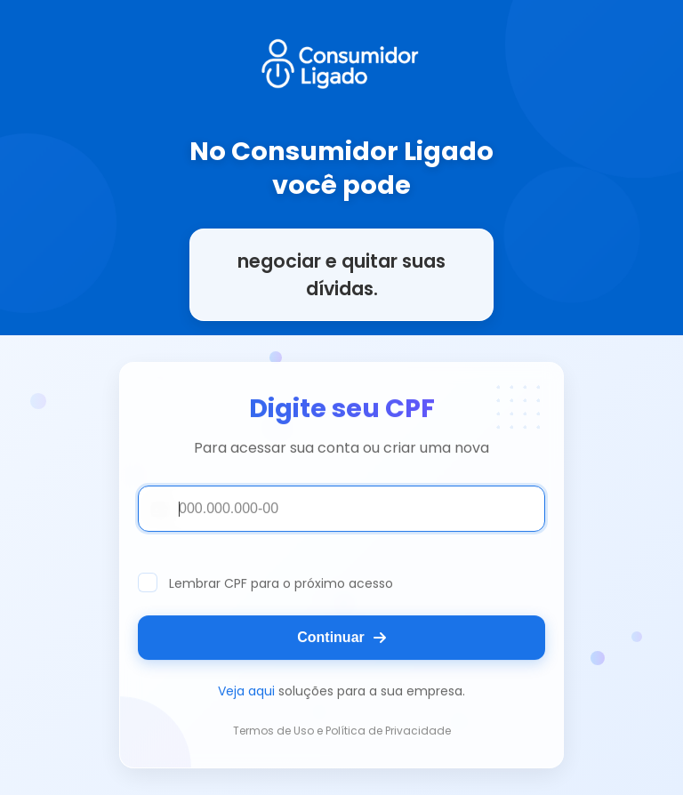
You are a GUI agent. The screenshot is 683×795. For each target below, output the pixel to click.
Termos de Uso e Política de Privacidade (342, 731)
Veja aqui (246, 692)
